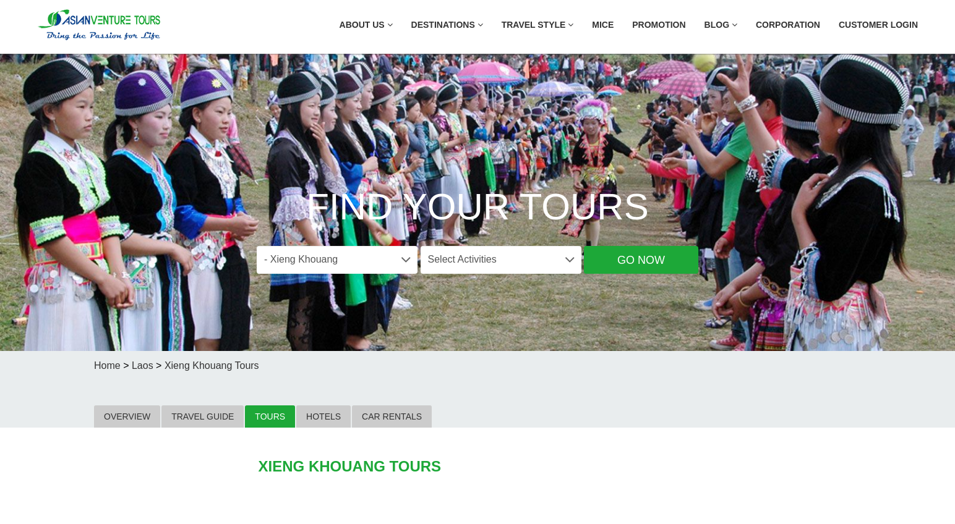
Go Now (641, 260)
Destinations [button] (447, 25)
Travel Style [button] (538, 25)
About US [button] (366, 25)
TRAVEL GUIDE (202, 416)
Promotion (658, 25)
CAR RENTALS (392, 416)
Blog (720, 25)
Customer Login (878, 25)
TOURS (270, 416)
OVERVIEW (127, 416)
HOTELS (323, 416)
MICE (603, 25)
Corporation (788, 25)
